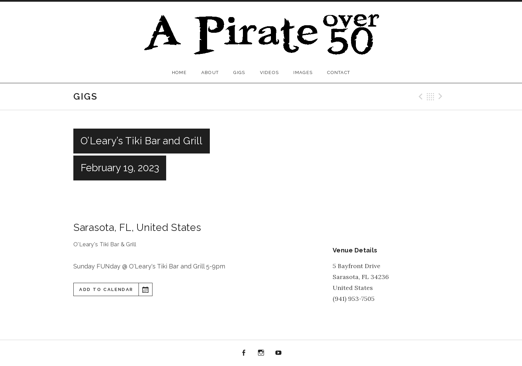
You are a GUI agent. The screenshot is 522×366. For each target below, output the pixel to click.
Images (303, 72)
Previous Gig (419, 96)
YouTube (278, 353)
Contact (338, 72)
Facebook (244, 353)
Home (179, 72)
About (210, 72)
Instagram (261, 353)
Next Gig (441, 96)
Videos (269, 72)
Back (430, 96)
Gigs (239, 72)
